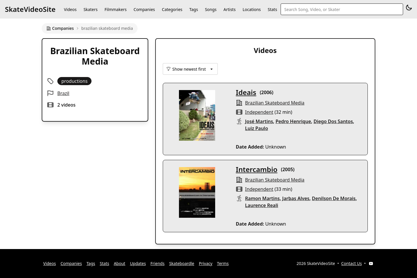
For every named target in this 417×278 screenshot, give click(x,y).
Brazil (63, 93)
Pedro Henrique (293, 121)
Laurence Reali (261, 205)
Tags (193, 9)
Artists (230, 9)
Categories (172, 9)
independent (259, 112)
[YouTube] (371, 263)
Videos (70, 9)
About (119, 263)
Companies (144, 9)
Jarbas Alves (296, 198)
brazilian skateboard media (274, 103)
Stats (272, 9)
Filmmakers (116, 9)
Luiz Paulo (256, 128)
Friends (158, 263)
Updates (138, 263)
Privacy (206, 263)
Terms (222, 263)
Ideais (246, 92)
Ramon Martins (262, 198)
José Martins (259, 121)
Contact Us (351, 263)
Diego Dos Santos (333, 121)
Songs (211, 9)
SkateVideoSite (30, 9)
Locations (252, 9)
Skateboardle (181, 263)
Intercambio (256, 169)
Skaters (90, 9)
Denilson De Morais (334, 198)
